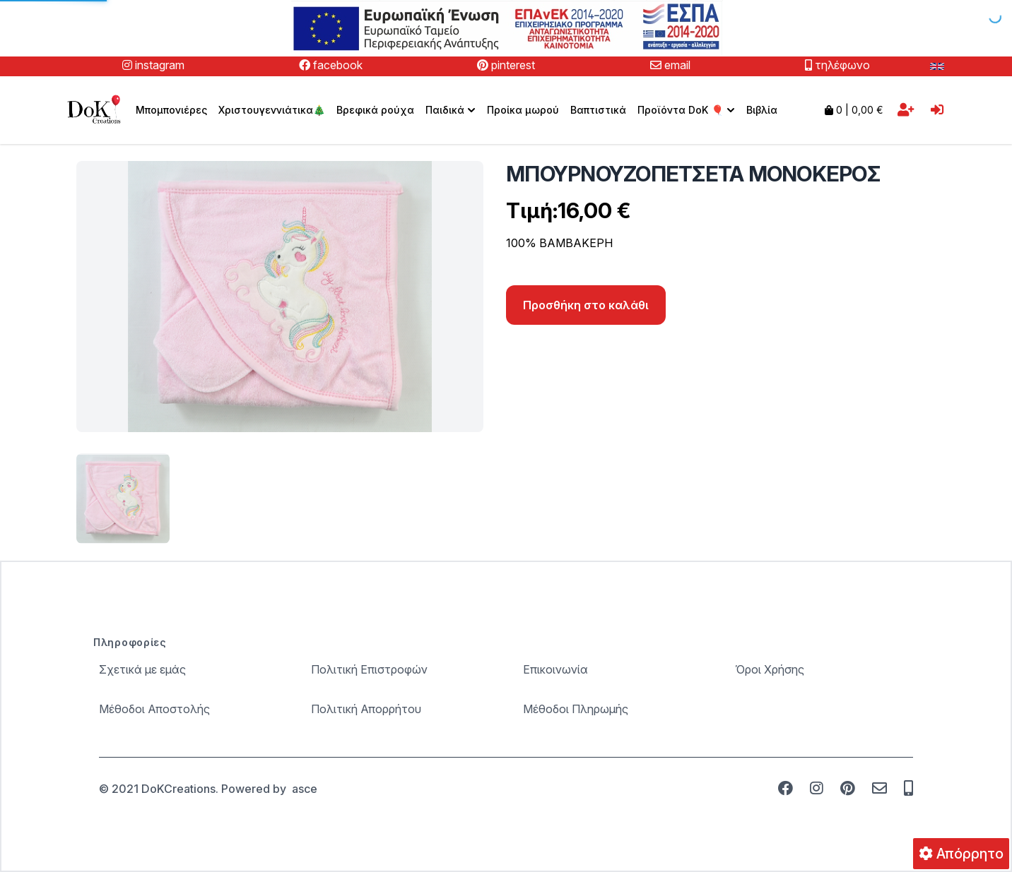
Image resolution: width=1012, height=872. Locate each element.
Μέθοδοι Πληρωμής (575, 709)
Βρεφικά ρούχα (375, 110)
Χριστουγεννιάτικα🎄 (271, 110)
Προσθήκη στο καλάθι (586, 305)
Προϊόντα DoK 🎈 (687, 110)
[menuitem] (450, 110)
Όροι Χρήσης (769, 669)
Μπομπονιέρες (171, 110)
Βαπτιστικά (598, 110)
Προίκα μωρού (523, 110)
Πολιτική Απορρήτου (366, 709)
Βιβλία (761, 110)
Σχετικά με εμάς (142, 669)
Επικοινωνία (555, 669)
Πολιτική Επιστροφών (369, 669)
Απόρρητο (961, 853)
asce (304, 789)
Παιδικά (451, 110)
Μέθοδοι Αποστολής (154, 709)
